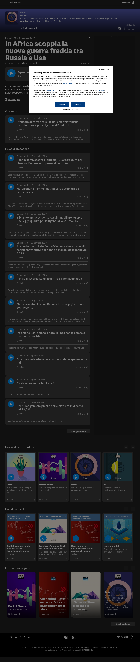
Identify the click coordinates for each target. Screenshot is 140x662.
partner (101, 90)
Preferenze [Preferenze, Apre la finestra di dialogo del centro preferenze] (62, 104)
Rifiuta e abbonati (104, 69)
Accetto (78, 104)
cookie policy (67, 83)
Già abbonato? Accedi (71, 110)
